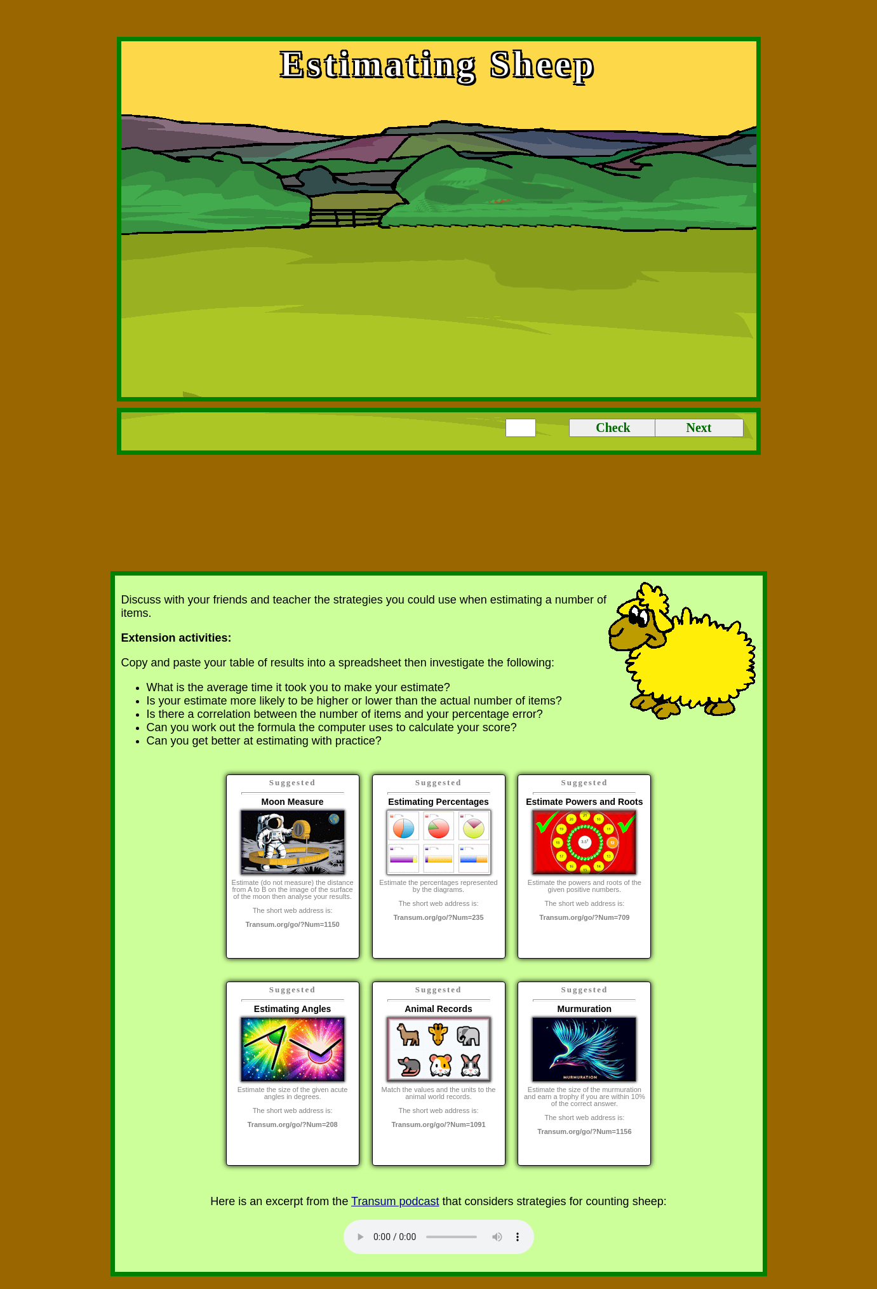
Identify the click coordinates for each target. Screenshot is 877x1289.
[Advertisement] (439, 21)
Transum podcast (395, 1201)
